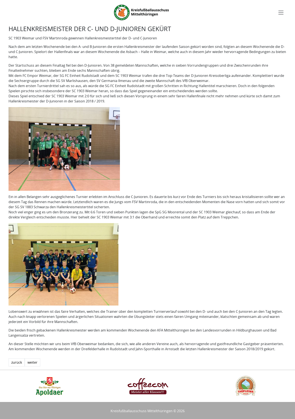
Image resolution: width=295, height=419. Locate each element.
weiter (32, 362)
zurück (16, 362)
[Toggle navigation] (281, 13)
